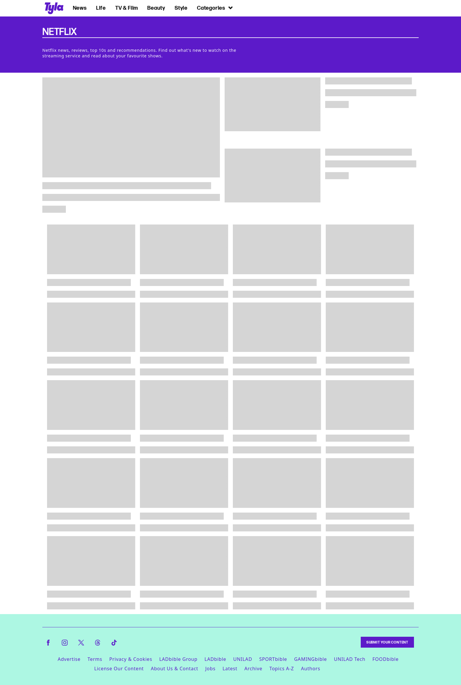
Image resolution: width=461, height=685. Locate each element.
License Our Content (118, 668)
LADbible (215, 659)
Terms (95, 659)
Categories (215, 7)
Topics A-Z (281, 668)
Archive (253, 668)
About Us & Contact (174, 668)
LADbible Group (178, 659)
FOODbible (386, 659)
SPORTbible (273, 659)
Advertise (69, 659)
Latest (230, 668)
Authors (310, 668)
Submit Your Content (387, 642)
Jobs (210, 668)
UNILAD (242, 659)
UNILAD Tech (349, 659)
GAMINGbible (310, 659)
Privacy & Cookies (130, 659)
